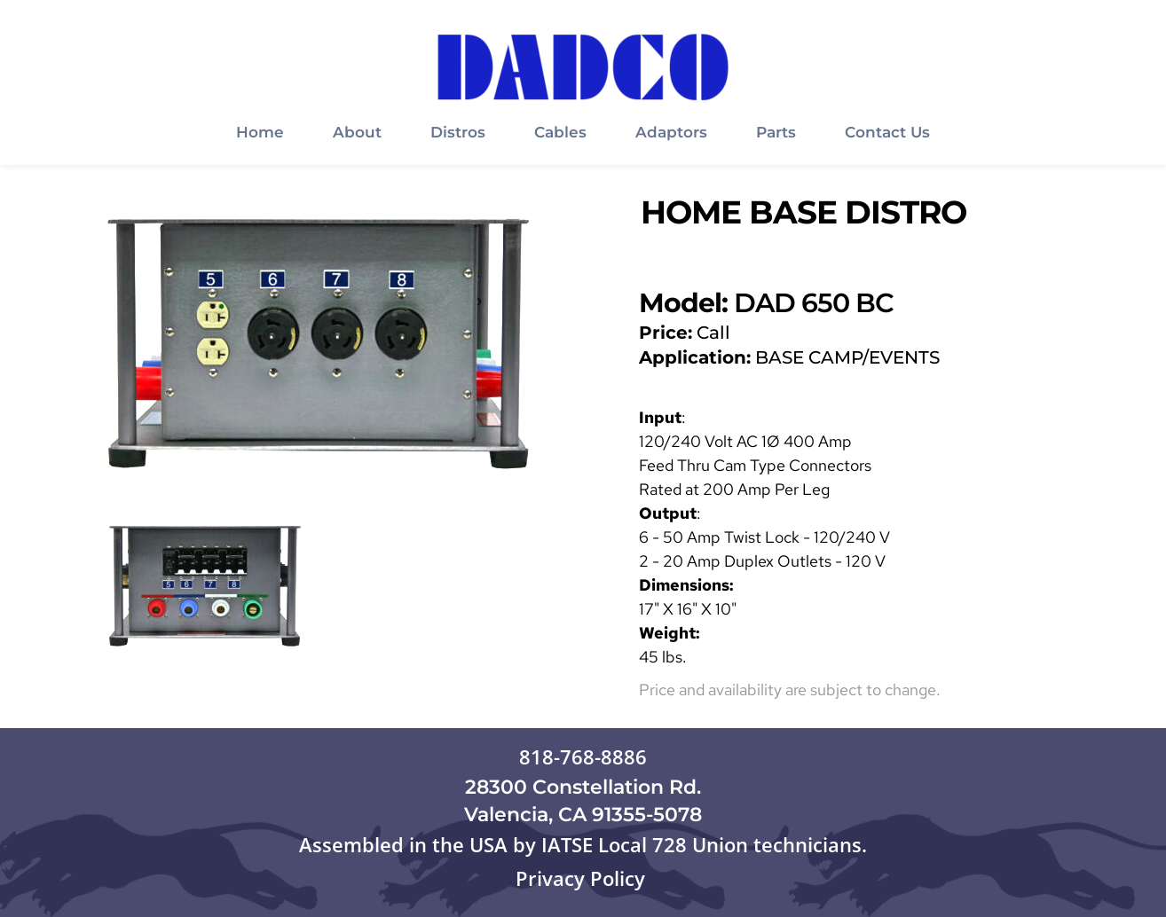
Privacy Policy (583, 878)
